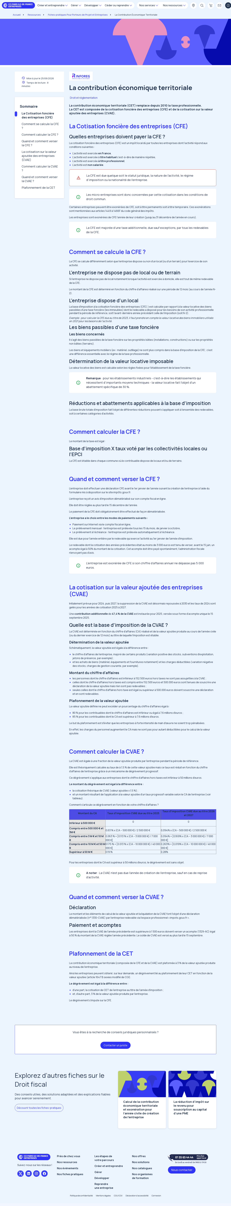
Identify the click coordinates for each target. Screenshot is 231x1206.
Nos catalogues (142, 1168)
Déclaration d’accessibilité (137, 1195)
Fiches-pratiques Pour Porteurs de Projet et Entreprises (78, 14)
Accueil (17, 14)
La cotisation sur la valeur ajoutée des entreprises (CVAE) (39, 156)
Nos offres (139, 1156)
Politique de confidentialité (81, 1195)
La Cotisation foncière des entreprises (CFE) (38, 115)
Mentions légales (103, 1195)
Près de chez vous (68, 1156)
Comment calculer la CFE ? (40, 134)
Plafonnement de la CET (38, 187)
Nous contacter (181, 1170)
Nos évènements (67, 1168)
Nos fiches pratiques (70, 1174)
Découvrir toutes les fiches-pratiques (39, 1108)
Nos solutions (141, 1162)
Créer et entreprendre (108, 1166)
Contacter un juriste (115, 1045)
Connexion (156, 1195)
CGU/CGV (118, 1195)
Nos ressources (67, 1162)
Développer (101, 1178)
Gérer (98, 1172)
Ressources (34, 14)
